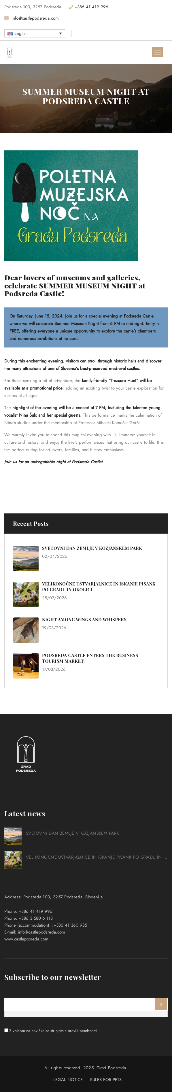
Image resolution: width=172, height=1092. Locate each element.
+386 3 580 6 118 (36, 918)
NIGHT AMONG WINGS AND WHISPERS (84, 619)
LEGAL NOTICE (68, 1079)
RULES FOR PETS (106, 1079)
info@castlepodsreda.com (31, 18)
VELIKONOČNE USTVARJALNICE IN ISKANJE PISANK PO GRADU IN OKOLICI (97, 857)
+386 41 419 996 (88, 7)
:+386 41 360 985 (69, 925)
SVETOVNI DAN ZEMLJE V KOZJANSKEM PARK (92, 548)
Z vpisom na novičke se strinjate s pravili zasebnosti (53, 1031)
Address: (13, 897)
